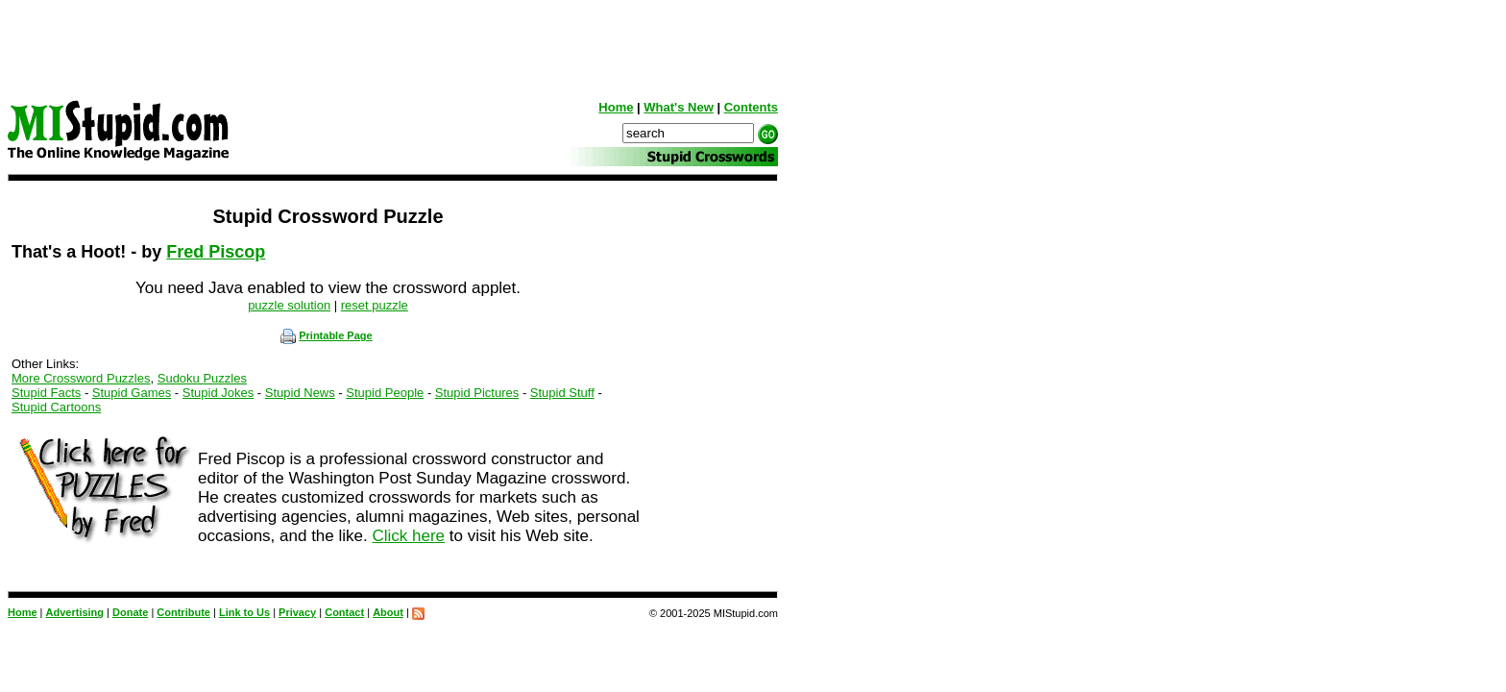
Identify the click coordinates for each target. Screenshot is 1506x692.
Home (615, 107)
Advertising (75, 612)
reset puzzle (374, 305)
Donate (130, 612)
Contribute (183, 612)
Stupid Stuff (562, 392)
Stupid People (385, 392)
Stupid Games (131, 392)
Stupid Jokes (218, 392)
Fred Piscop (215, 251)
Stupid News (300, 392)
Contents (751, 107)
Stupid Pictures (477, 392)
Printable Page (326, 335)
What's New (678, 107)
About (388, 612)
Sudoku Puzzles (202, 378)
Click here (408, 536)
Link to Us (244, 612)
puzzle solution (289, 305)
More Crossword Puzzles (81, 378)
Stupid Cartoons (56, 407)
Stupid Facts (46, 392)
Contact (344, 612)
